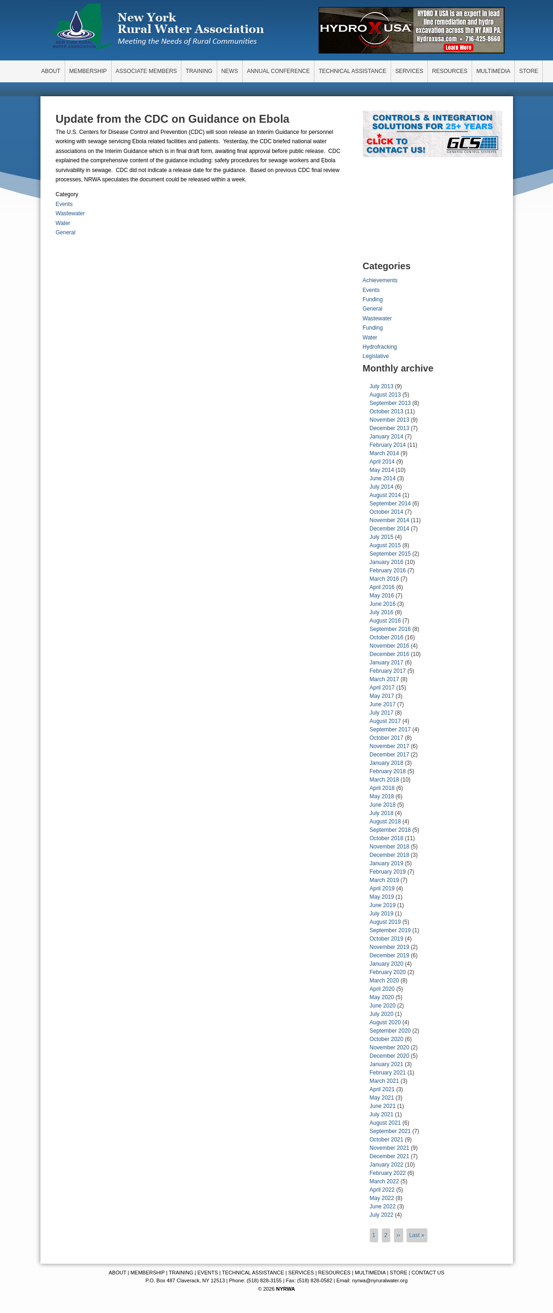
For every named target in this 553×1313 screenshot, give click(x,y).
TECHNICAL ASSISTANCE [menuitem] (352, 71)
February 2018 (388, 771)
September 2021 (390, 1131)
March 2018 (384, 779)
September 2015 (390, 553)
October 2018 (387, 838)
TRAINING (181, 1272)
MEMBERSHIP (147, 1272)
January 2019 (387, 863)
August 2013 (385, 394)
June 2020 (383, 1005)
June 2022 (383, 1206)
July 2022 (381, 1215)
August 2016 (385, 620)
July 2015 (381, 537)
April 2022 (382, 1190)
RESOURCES (334, 1272)
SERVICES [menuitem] (409, 71)
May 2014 (382, 470)
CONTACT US (428, 1272)
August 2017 (385, 721)
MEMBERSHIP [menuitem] (88, 71)
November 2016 (389, 646)
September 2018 (390, 830)
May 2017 (382, 696)
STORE (398, 1272)
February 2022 (388, 1173)
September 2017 (390, 729)
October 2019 (387, 938)
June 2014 (383, 478)
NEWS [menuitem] (229, 71)
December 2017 (389, 754)
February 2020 (388, 972)
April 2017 (382, 687)
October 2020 (387, 1039)
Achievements (380, 280)
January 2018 (387, 763)
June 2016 (383, 604)
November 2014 (389, 520)
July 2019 (381, 913)
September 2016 (390, 629)
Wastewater (70, 213)
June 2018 (383, 805)
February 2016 (388, 570)
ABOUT (118, 1272)
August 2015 (385, 545)
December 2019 (389, 955)
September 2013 (390, 403)
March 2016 (384, 579)
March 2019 (384, 880)
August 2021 (385, 1123)
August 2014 (385, 495)
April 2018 (382, 788)
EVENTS (208, 1272)
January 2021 (387, 1064)
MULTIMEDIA (370, 1272)
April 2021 (382, 1089)
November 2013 (389, 420)
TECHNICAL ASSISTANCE (253, 1272)
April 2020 (382, 989)
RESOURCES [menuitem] (449, 71)
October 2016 (387, 637)
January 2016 (387, 562)
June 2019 (383, 905)
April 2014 (382, 461)
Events (64, 204)
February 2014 (388, 445)
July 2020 (381, 1014)
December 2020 (389, 1056)
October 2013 (387, 411)
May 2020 (382, 997)
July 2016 (381, 612)
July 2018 (381, 813)
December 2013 (389, 428)
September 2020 (390, 1031)
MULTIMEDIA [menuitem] (493, 71)
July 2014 (381, 487)
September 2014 (390, 503)
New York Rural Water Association (158, 28)
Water (63, 223)
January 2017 (387, 662)
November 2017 (389, 746)
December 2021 (389, 1156)
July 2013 (381, 386)
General (66, 232)
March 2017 (384, 679)
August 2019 (385, 922)
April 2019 (382, 888)
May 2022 (382, 1198)
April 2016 (382, 587)
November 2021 (389, 1148)
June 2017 (383, 704)
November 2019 (389, 947)
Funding (373, 299)
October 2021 (387, 1139)
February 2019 (388, 872)
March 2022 (384, 1181)
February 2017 (388, 671)
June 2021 (383, 1106)
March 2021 (384, 1081)
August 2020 (385, 1022)
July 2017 (381, 713)
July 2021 (381, 1114)
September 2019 (390, 930)
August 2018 (385, 821)
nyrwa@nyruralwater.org (379, 1280)
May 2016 (382, 595)
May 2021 (382, 1097)
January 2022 (387, 1164)
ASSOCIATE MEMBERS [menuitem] (146, 71)
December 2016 (389, 654)
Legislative (376, 356)
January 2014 (387, 436)
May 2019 (382, 897)
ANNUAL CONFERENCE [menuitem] (278, 71)
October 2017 (387, 738)
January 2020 (387, 964)
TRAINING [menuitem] (199, 71)
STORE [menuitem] (528, 71)
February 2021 (388, 1072)
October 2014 (387, 512)
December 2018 (389, 855)
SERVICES (301, 1272)
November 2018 (389, 846)
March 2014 (384, 453)
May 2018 (382, 796)
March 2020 (384, 980)
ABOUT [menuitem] (50, 71)
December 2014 (389, 528)
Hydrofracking (380, 347)
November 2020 (389, 1047)
